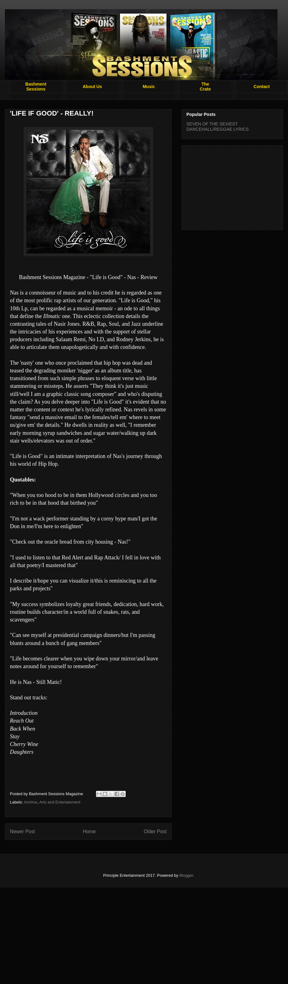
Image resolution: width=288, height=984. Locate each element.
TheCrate (205, 86)
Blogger (186, 875)
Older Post (155, 831)
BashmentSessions (35, 86)
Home (89, 831)
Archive (30, 802)
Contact (262, 86)
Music (149, 86)
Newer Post (22, 831)
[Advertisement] (232, 186)
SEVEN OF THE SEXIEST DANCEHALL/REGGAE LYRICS (217, 126)
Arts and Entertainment (60, 802)
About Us (92, 86)
